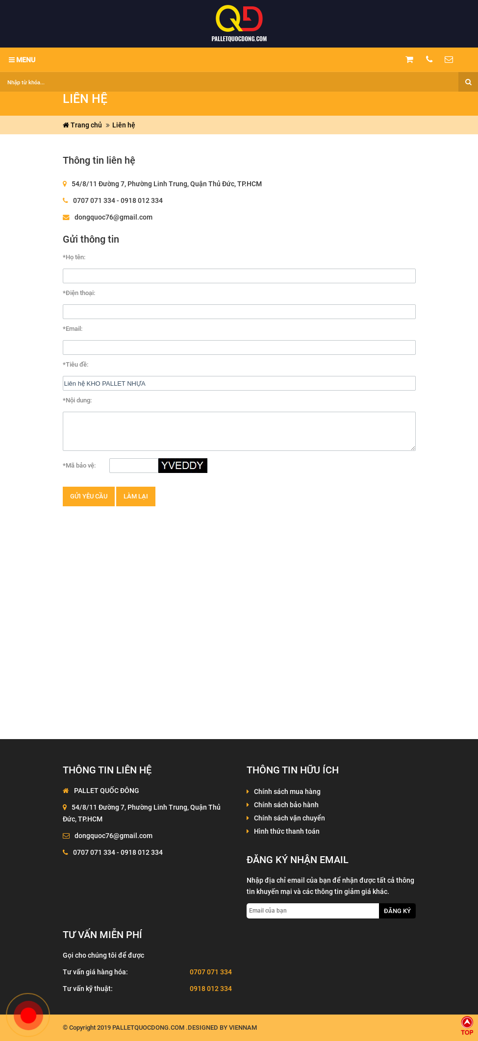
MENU (22, 60)
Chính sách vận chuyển (289, 818)
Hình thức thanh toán (287, 831)
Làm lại (136, 496)
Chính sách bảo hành (286, 805)
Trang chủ (82, 125)
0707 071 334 (211, 972)
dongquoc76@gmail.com (113, 217)
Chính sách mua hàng (287, 791)
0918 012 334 (211, 988)
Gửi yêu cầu (88, 496)
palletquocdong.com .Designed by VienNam (184, 1027)
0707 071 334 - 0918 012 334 (118, 200)
